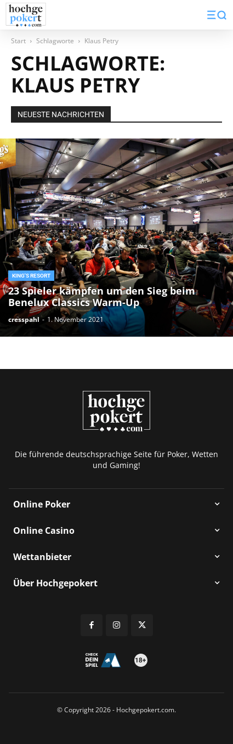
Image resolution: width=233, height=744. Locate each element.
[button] (217, 15)
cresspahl (23, 319)
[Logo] (25, 15)
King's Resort (31, 276)
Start (18, 40)
